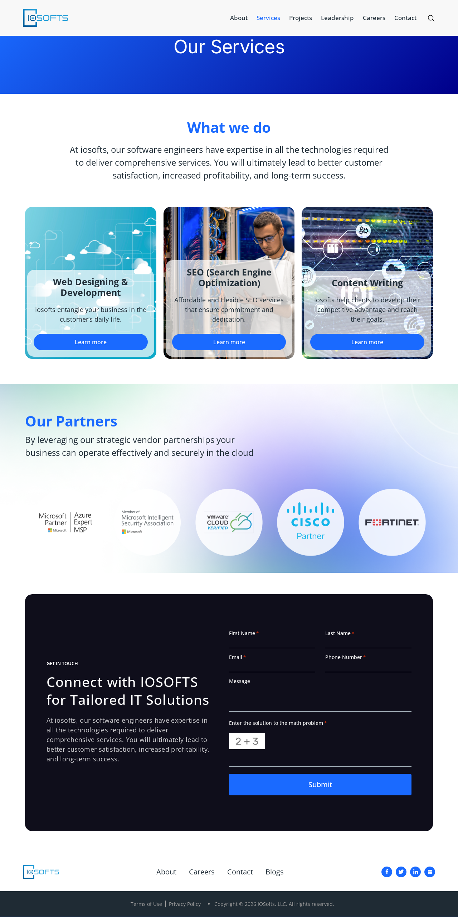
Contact (405, 18)
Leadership (337, 18)
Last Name (339, 633)
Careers (374, 18)
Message (239, 681)
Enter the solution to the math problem (278, 723)
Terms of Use (146, 904)
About (239, 18)
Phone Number (345, 657)
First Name (244, 633)
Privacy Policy (185, 904)
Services (268, 18)
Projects (300, 18)
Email (237, 657)
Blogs (274, 872)
